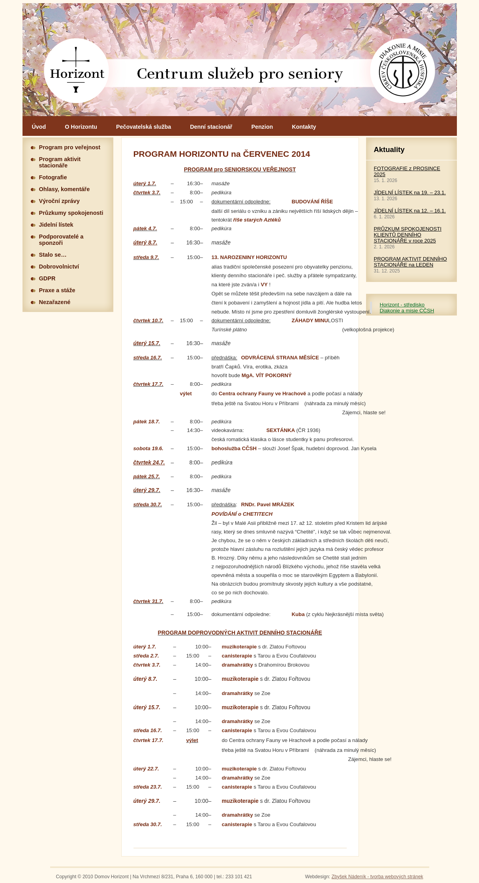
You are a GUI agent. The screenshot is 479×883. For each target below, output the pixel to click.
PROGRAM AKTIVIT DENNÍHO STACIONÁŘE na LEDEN (410, 262)
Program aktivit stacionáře (60, 162)
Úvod (39, 127)
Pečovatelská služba (143, 127)
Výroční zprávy (59, 201)
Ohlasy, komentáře (64, 189)
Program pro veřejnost (70, 147)
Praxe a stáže (57, 290)
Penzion (262, 127)
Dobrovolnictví (59, 266)
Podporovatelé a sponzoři (61, 239)
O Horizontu (81, 127)
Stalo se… (53, 255)
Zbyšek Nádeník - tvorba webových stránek (377, 876)
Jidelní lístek (56, 225)
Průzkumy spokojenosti (71, 213)
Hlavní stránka (240, 59)
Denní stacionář (211, 127)
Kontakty (304, 127)
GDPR (47, 278)
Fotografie (53, 177)
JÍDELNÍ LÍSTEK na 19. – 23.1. (410, 192)
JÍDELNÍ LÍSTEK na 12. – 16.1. (410, 211)
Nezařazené (55, 302)
